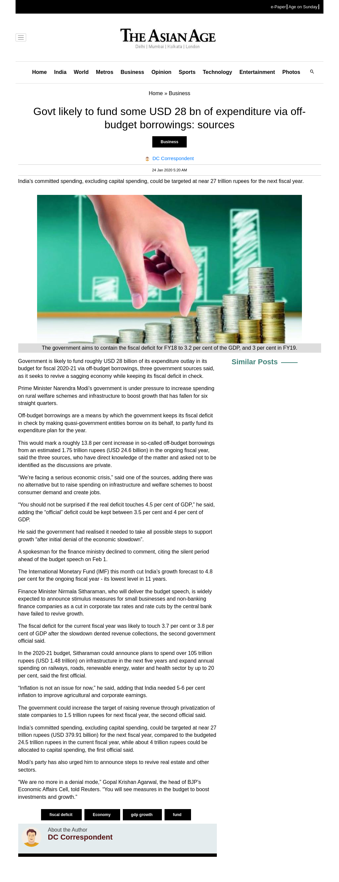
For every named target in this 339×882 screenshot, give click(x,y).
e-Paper (278, 6)
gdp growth (142, 814)
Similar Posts (255, 362)
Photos (291, 72)
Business (132, 72)
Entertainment (257, 72)
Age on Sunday (302, 6)
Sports (187, 72)
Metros (104, 72)
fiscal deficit (61, 814)
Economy (102, 814)
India (60, 72)
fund (177, 814)
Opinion (161, 72)
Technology (217, 72)
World (81, 72)
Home (39, 72)
